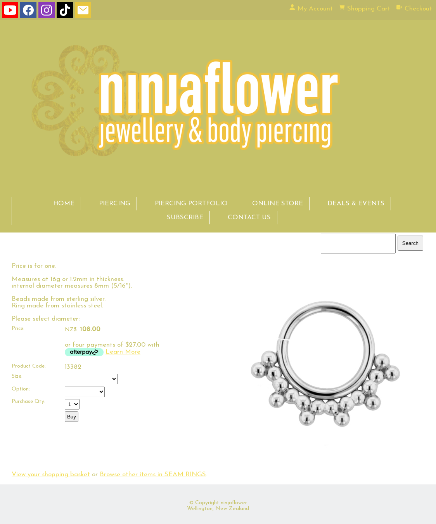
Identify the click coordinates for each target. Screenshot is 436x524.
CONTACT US (249, 217)
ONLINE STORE (277, 203)
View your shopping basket (51, 474)
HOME (63, 203)
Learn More (123, 352)
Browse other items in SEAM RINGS (153, 474)
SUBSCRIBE (185, 217)
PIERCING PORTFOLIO (191, 203)
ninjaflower (234, 503)
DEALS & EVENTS (355, 203)
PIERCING (114, 203)
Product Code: (29, 366)
